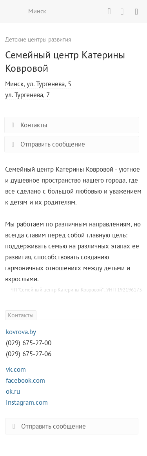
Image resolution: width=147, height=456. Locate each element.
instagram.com (27, 402)
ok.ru (13, 391)
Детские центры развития (38, 39)
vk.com (16, 369)
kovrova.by (21, 332)
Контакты (28, 125)
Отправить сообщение (47, 144)
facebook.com (25, 380)
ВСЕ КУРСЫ (11, 11)
